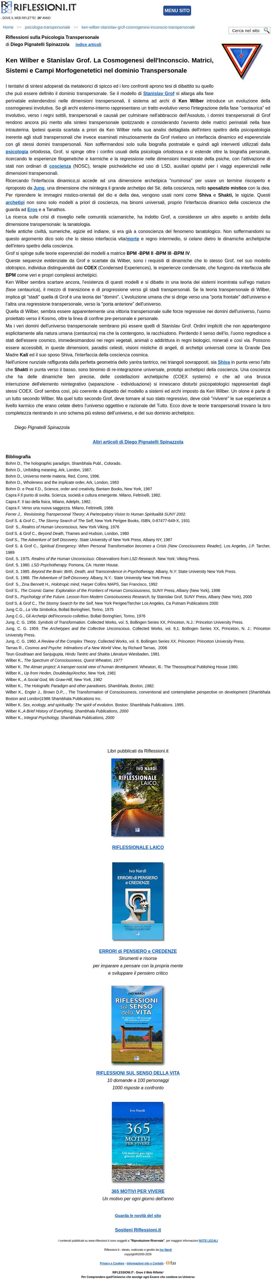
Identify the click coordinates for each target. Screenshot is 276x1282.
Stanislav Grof (158, 93)
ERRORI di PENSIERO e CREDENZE (138, 951)
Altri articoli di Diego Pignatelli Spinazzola (138, 442)
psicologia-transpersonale (47, 27)
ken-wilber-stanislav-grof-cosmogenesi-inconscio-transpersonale (138, 27)
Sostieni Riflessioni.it (138, 1230)
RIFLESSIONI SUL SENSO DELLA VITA (138, 1073)
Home (8, 27)
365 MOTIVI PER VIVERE (138, 1191)
